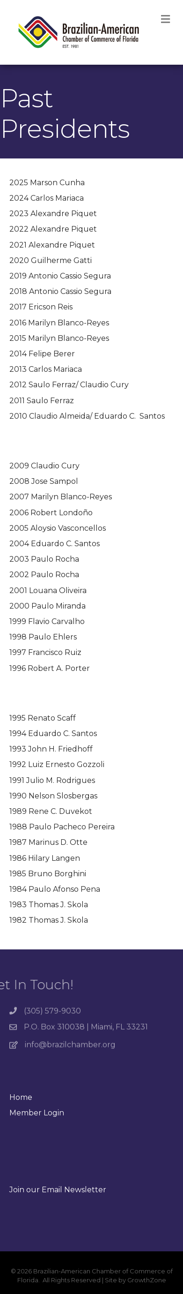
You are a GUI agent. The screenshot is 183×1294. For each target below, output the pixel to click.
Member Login (36, 1112)
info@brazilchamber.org (70, 1049)
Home (20, 1097)
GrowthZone (146, 1280)
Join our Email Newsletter (57, 1189)
